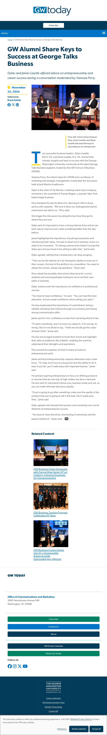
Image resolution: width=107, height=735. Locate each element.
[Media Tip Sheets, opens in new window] (54, 653)
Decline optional (79, 729)
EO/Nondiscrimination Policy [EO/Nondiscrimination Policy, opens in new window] (53, 702)
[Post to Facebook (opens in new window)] (9, 105)
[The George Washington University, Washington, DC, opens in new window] (53, 687)
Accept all (96, 729)
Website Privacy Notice (81, 719)
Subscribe (53, 25)
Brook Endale (14, 100)
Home (10, 40)
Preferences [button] (62, 729)
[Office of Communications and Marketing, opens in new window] (31, 597)
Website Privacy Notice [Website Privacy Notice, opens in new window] (53, 707)
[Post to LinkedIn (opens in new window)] (17, 105)
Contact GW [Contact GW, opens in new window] (53, 711)
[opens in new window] (10, 668)
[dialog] (53, 725)
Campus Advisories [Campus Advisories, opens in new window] (53, 698)
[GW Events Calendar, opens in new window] (54, 646)
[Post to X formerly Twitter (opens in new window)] (13, 105)
